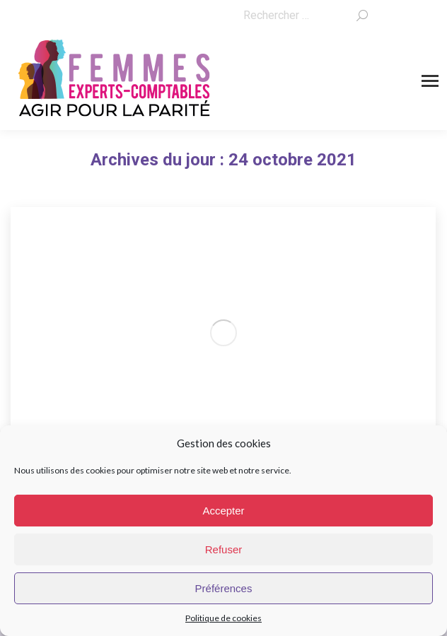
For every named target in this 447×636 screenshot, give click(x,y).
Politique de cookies (223, 618)
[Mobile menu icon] (430, 80)
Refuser (224, 549)
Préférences (223, 588)
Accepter (223, 511)
